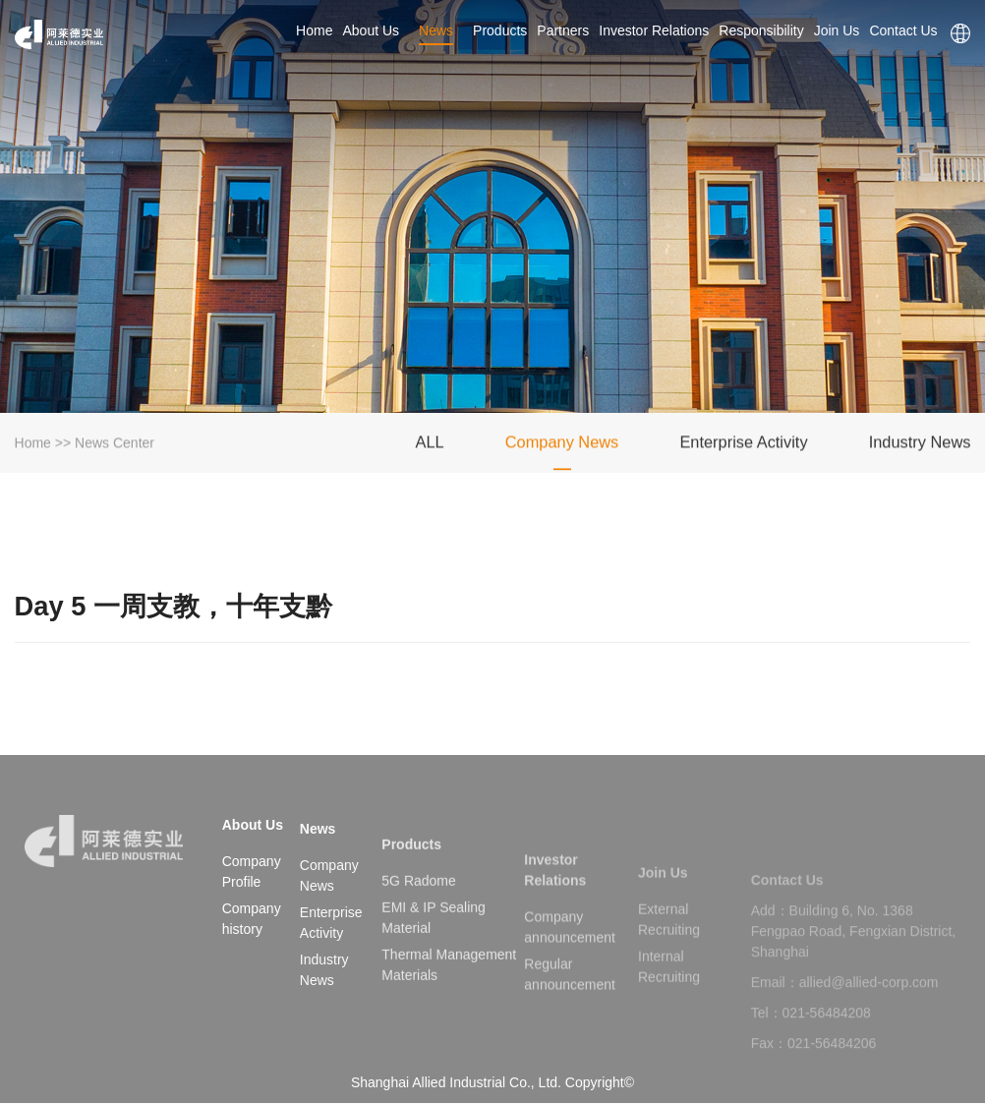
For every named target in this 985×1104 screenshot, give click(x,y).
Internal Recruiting (669, 990)
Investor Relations (654, 31)
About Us (370, 31)
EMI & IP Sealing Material (433, 943)
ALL (429, 445)
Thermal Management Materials (448, 990)
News (436, 31)
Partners (563, 31)
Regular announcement (569, 1000)
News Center (114, 446)
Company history (251, 919)
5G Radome (418, 906)
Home (314, 31)
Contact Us (905, 31)
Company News (562, 445)
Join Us (837, 31)
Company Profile (251, 871)
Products (500, 31)
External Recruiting (669, 943)
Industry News (920, 445)
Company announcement (569, 953)
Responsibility (761, 31)
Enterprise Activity (743, 445)
